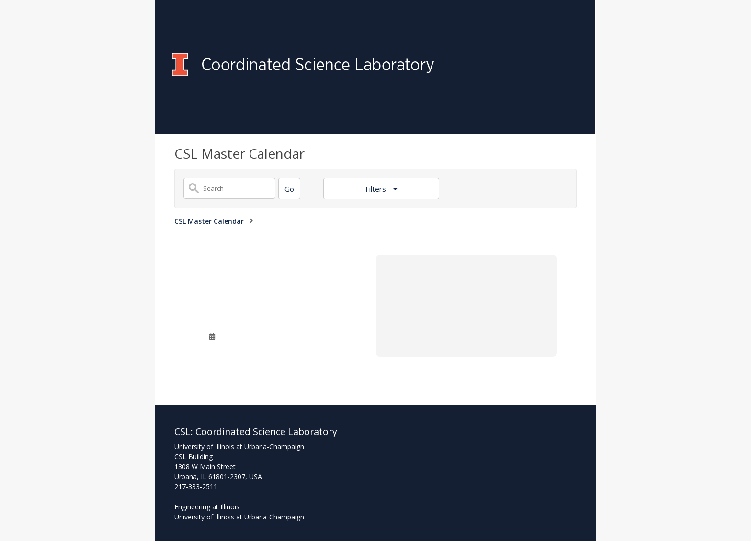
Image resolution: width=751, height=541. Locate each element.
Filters (376, 189)
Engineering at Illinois (206, 506)
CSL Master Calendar (209, 221)
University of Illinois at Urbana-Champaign (239, 516)
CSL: (184, 431)
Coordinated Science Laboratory (266, 431)
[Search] (289, 188)
